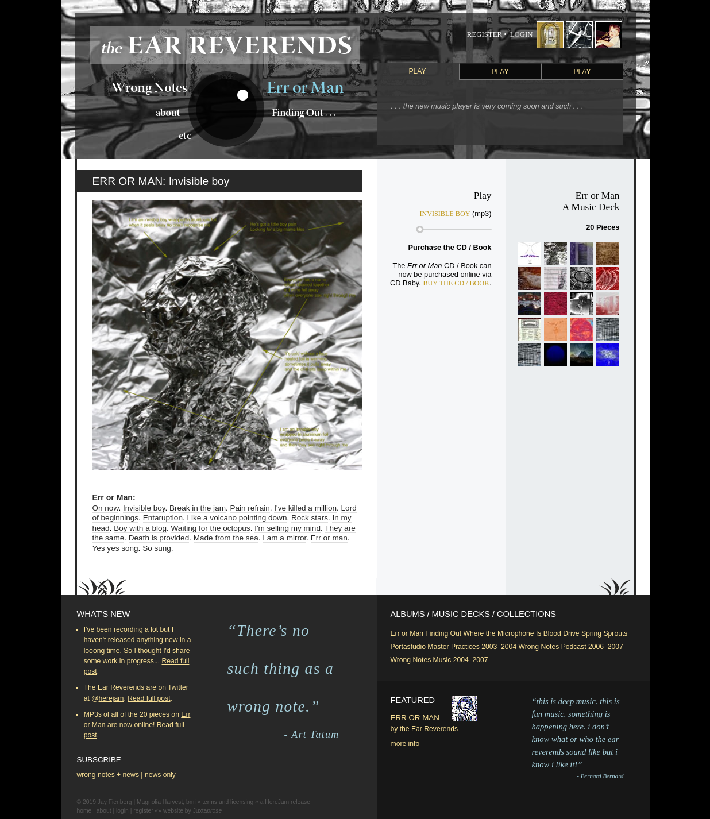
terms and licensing (227, 802)
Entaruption (163, 517)
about (104, 811)
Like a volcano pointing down (237, 517)
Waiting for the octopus (210, 528)
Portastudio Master (420, 647)
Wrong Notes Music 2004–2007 (439, 660)
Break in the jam (197, 508)
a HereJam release (285, 802)
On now (105, 508)
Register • (487, 34)
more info (405, 744)
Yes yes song (115, 548)
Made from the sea (226, 538)
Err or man (329, 538)
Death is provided (159, 538)
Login (521, 34)
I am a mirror (284, 538)
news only (160, 775)
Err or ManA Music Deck (591, 201)
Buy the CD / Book (456, 283)
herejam (111, 698)
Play (417, 71)
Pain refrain (249, 508)
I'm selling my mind (287, 528)
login (122, 811)
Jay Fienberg (115, 802)
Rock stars (309, 517)
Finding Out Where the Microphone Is (483, 633)
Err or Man (407, 633)
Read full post (149, 698)
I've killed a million (305, 508)
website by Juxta (192, 811)
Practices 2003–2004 (483, 647)
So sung (156, 548)
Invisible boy (144, 508)
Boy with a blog (140, 528)
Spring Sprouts (604, 633)
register (143, 811)
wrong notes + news (108, 775)
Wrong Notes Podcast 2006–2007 (571, 647)
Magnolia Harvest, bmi (166, 802)
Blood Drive (561, 633)
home (84, 811)
